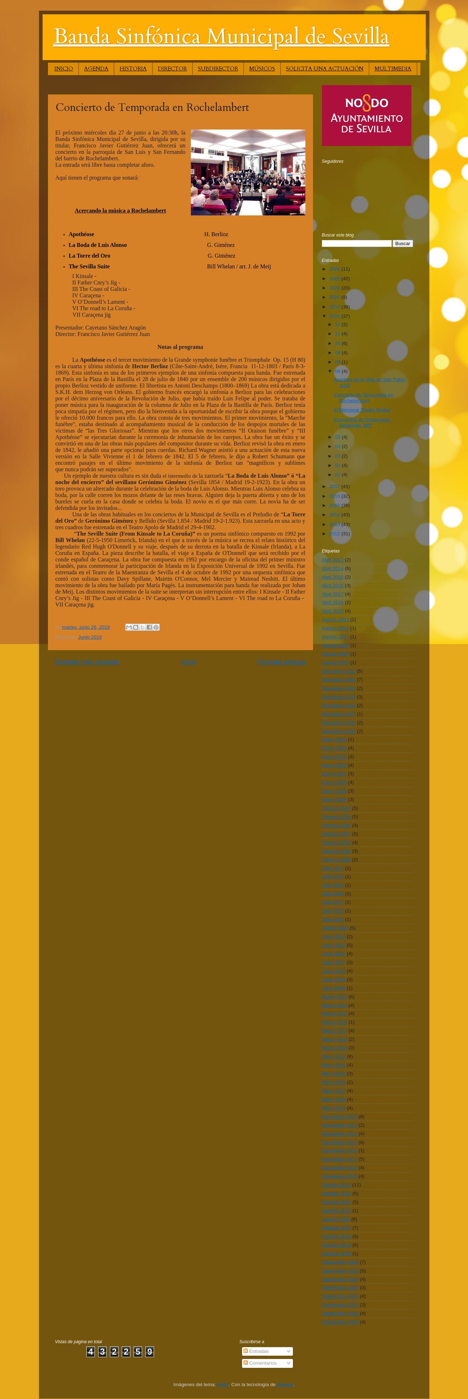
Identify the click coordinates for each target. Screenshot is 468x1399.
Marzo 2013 (334, 996)
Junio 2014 (334, 936)
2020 (335, 297)
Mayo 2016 (334, 1082)
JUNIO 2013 (335, 928)
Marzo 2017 (334, 1030)
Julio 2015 (333, 885)
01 (338, 474)
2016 (335, 496)
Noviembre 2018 (339, 1167)
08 (338, 362)
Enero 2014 (334, 748)
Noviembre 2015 (339, 1142)
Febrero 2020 (336, 859)
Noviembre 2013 (339, 1125)
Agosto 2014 (335, 628)
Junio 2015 (334, 945)
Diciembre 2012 (339, 671)
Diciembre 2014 (339, 688)
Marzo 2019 (334, 1048)
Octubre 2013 (336, 1193)
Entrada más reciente (87, 662)
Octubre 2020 (336, 1253)
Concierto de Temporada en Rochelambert (363, 397)
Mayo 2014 (334, 1065)
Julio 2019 (333, 910)
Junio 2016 (334, 953)
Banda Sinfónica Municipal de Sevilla (221, 36)
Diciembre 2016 (339, 705)
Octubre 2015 (336, 1210)
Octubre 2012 (336, 1185)
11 (338, 333)
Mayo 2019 (334, 1108)
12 (338, 324)
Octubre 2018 (336, 1236)
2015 (335, 505)
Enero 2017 (334, 773)
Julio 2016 (333, 893)
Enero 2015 (334, 756)
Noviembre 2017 (339, 1159)
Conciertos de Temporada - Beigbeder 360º (363, 422)
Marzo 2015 (334, 1013)
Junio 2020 (334, 988)
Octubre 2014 (336, 1202)
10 (338, 343)
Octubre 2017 (336, 1227)
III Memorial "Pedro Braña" (362, 410)
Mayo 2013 (334, 1056)
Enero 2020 (334, 799)
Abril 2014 (333, 568)
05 (338, 437)
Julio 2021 (333, 919)
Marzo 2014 (334, 1005)
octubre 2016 (336, 1219)
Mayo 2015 (334, 1073)
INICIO (63, 68)
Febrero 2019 (336, 851)
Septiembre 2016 (340, 1296)
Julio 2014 (333, 876)
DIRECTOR (172, 68)
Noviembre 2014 (339, 1133)
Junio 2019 (334, 979)
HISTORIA (133, 68)
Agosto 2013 (335, 619)
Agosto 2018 (335, 645)
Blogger (285, 1384)
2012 (335, 533)
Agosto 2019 (335, 654)
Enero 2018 (334, 782)
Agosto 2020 (335, 662)
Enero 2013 (334, 739)
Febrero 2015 (336, 816)
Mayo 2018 (334, 1099)
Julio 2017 (333, 902)
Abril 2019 (333, 611)
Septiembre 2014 (340, 1279)
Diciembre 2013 (339, 679)
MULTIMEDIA (393, 68)
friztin (222, 1384)
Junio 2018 (90, 637)
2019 (335, 306)
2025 (335, 278)
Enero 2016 (334, 765)
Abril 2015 (333, 577)
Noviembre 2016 (339, 1150)
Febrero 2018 (336, 842)
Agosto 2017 (335, 636)
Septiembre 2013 (340, 1270)
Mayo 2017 (334, 1090)
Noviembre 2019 (339, 1176)
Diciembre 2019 (339, 731)
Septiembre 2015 (340, 1287)
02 (338, 465)
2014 (335, 514)
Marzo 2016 (334, 1022)
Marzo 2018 (334, 1039)
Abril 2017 (333, 594)
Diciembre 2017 (339, 714)
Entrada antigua (281, 662)
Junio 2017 (334, 962)
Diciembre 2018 (339, 722)
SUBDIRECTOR (218, 68)
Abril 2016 (333, 585)
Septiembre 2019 (340, 1322)
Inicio (189, 662)
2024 (335, 288)
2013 (335, 524)
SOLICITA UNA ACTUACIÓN (324, 68)
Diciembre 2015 (339, 697)
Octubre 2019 (336, 1245)
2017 (335, 486)
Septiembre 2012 (340, 1262)
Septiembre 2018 (340, 1313)
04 (338, 446)
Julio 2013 (333, 868)
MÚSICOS (262, 68)
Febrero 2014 (336, 808)
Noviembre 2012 (339, 1116)
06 (338, 371)
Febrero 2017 (336, 834)
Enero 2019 (334, 791)
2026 (335, 269)
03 (338, 456)
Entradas (256, 1351)
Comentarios (259, 1363)
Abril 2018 (333, 602)
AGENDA (96, 68)
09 (338, 352)
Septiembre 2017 (340, 1304)
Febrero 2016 (336, 825)
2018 (335, 316)
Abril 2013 (333, 559)
